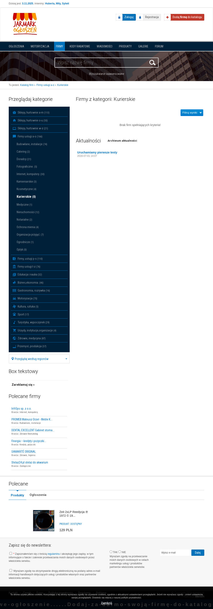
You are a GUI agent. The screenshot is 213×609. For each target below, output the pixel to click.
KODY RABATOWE (80, 46)
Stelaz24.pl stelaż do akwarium (29, 462)
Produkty (125, 46)
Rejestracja (152, 17)
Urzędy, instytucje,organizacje (34, 330)
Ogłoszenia (16, 46)
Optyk (22, 249)
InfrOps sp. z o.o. (21, 408)
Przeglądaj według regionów (39, 359)
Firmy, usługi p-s (27, 259)
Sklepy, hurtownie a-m (31, 112)
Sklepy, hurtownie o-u (30, 120)
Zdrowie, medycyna (29, 338)
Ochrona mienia (28, 227)
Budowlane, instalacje (32, 144)
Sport (20, 314)
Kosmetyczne (26, 189)
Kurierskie (26, 197)
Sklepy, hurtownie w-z (30, 128)
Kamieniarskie (27, 181)
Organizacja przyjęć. (30, 234)
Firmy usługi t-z (26, 266)
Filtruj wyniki (189, 112)
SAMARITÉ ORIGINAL (23, 451)
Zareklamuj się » (23, 384)
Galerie (143, 46)
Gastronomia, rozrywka (31, 290)
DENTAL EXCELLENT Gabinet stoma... (32, 430)
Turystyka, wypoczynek (31, 322)
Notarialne (24, 219)
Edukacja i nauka (27, 275)
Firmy (59, 46)
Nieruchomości (28, 212)
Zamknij (106, 603)
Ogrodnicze (25, 242)
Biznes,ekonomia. (27, 282)
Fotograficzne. (27, 166)
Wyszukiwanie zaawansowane (106, 73)
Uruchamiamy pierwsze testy (97, 152)
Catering (23, 151)
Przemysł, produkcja (29, 346)
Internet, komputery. (31, 174)
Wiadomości (104, 46)
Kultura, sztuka (25, 306)
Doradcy (24, 159)
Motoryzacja (40, 46)
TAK (114, 552)
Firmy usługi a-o (27, 136)
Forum (159, 46)
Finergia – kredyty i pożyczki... (28, 441)
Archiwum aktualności (122, 140)
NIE (122, 552)
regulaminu (53, 553)
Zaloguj (129, 17)
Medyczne (24, 204)
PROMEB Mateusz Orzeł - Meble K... (31, 419)
